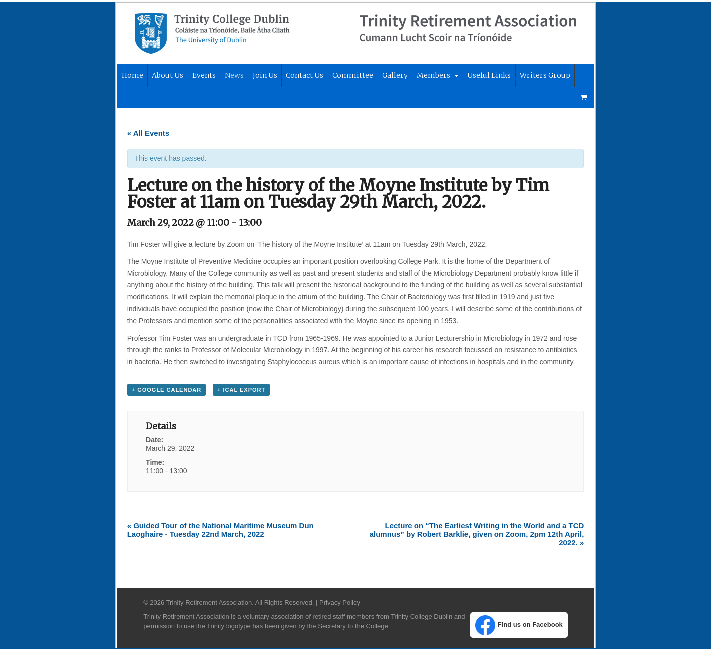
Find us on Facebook (520, 626)
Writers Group (543, 75)
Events (202, 75)
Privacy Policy (338, 603)
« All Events (147, 133)
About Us (166, 75)
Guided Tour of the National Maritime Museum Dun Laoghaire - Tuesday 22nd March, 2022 (219, 530)
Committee (351, 75)
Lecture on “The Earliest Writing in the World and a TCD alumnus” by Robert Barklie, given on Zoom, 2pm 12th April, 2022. (478, 534)
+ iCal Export (240, 390)
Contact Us (303, 75)
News (232, 75)
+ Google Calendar (165, 390)
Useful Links (487, 75)
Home (130, 75)
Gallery (393, 75)
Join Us (263, 75)
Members (432, 75)
